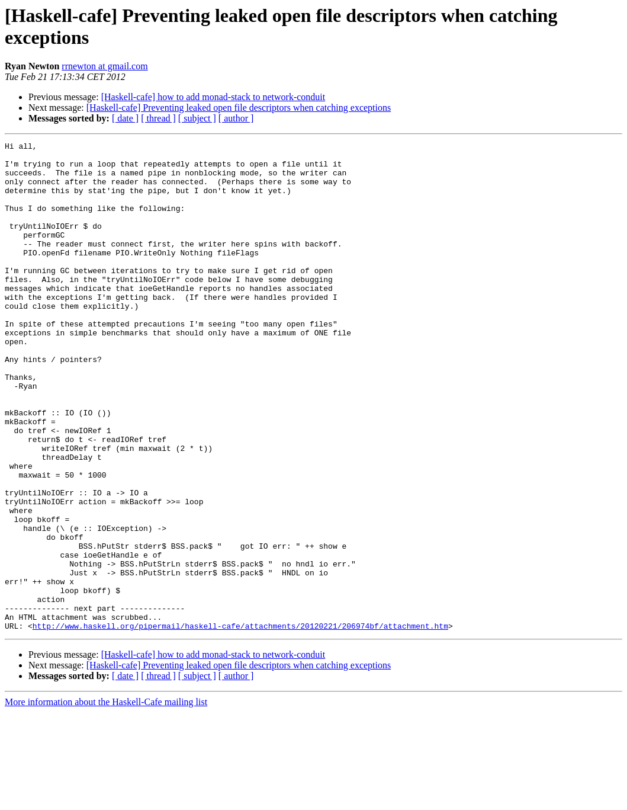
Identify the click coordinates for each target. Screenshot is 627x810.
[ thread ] (158, 118)
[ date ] (125, 118)
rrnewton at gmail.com (104, 66)
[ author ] (236, 118)
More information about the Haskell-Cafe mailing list (106, 800)
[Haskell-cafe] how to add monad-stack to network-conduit (213, 97)
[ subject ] (197, 118)
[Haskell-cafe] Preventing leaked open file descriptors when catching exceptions (238, 108)
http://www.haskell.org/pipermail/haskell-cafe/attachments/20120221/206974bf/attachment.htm (240, 723)
